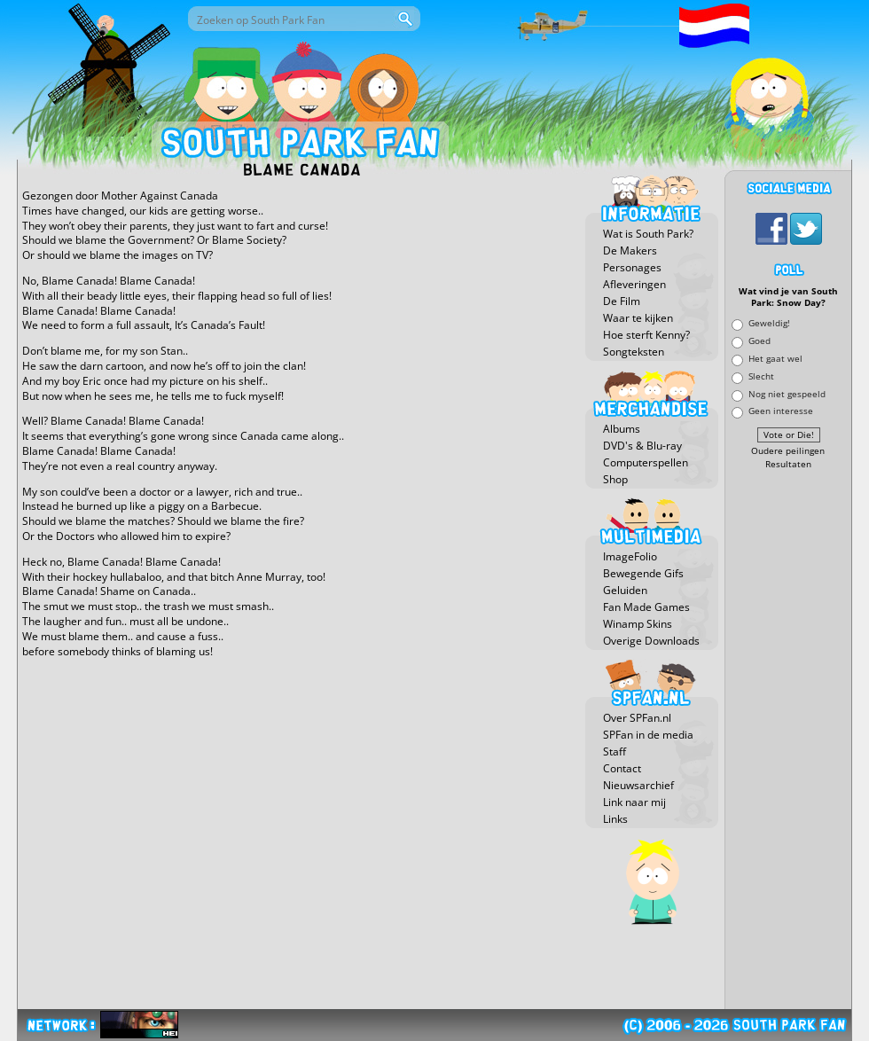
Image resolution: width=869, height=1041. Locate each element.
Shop (615, 479)
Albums (621, 428)
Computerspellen (645, 462)
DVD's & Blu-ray (642, 445)
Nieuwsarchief (638, 785)
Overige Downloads (651, 640)
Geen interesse (780, 411)
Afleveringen (634, 284)
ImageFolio (630, 556)
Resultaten (788, 464)
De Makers (630, 250)
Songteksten (633, 351)
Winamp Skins (637, 623)
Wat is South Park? (648, 233)
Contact (622, 768)
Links (615, 818)
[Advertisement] (788, 740)
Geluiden (625, 590)
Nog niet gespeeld (787, 393)
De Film (621, 301)
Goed (759, 341)
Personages (632, 267)
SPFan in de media (648, 734)
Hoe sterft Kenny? (646, 334)
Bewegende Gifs (643, 573)
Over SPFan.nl (637, 717)
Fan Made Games (646, 606)
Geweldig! (769, 323)
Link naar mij (634, 802)
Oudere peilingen (788, 451)
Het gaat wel (775, 358)
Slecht (761, 375)
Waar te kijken (638, 317)
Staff (614, 751)
